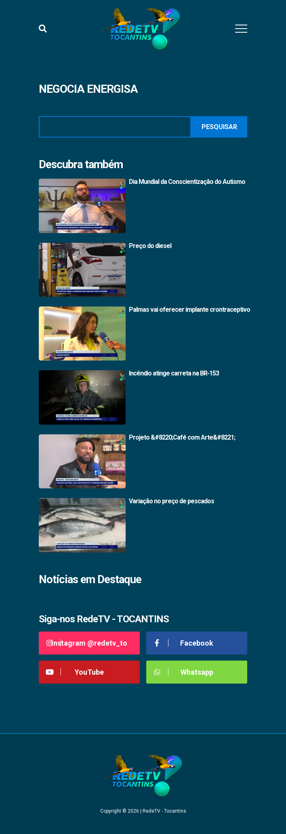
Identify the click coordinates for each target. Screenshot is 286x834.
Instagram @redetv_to (86, 643)
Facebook (182, 643)
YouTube (74, 672)
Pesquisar (219, 127)
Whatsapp (182, 672)
